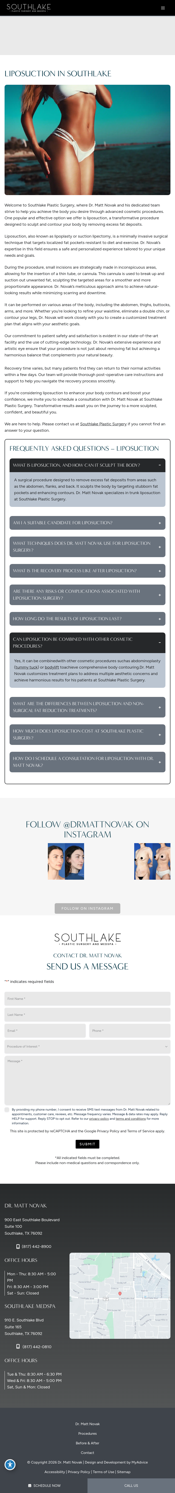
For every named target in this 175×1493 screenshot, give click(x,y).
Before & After (87, 1443)
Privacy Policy (79, 1472)
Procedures (87, 1433)
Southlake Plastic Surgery (103, 423)
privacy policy (99, 1119)
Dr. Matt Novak (87, 1424)
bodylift (52, 667)
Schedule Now (44, 1486)
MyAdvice (139, 1462)
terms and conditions (131, 1119)
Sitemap (124, 1472)
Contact (87, 1453)
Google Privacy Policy (101, 1131)
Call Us (131, 1486)
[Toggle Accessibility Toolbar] (10, 1464)
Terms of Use (103, 1472)
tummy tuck (26, 667)
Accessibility (54, 1472)
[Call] (33, 1246)
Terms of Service (140, 1131)
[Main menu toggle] (162, 8)
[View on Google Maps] (119, 1295)
